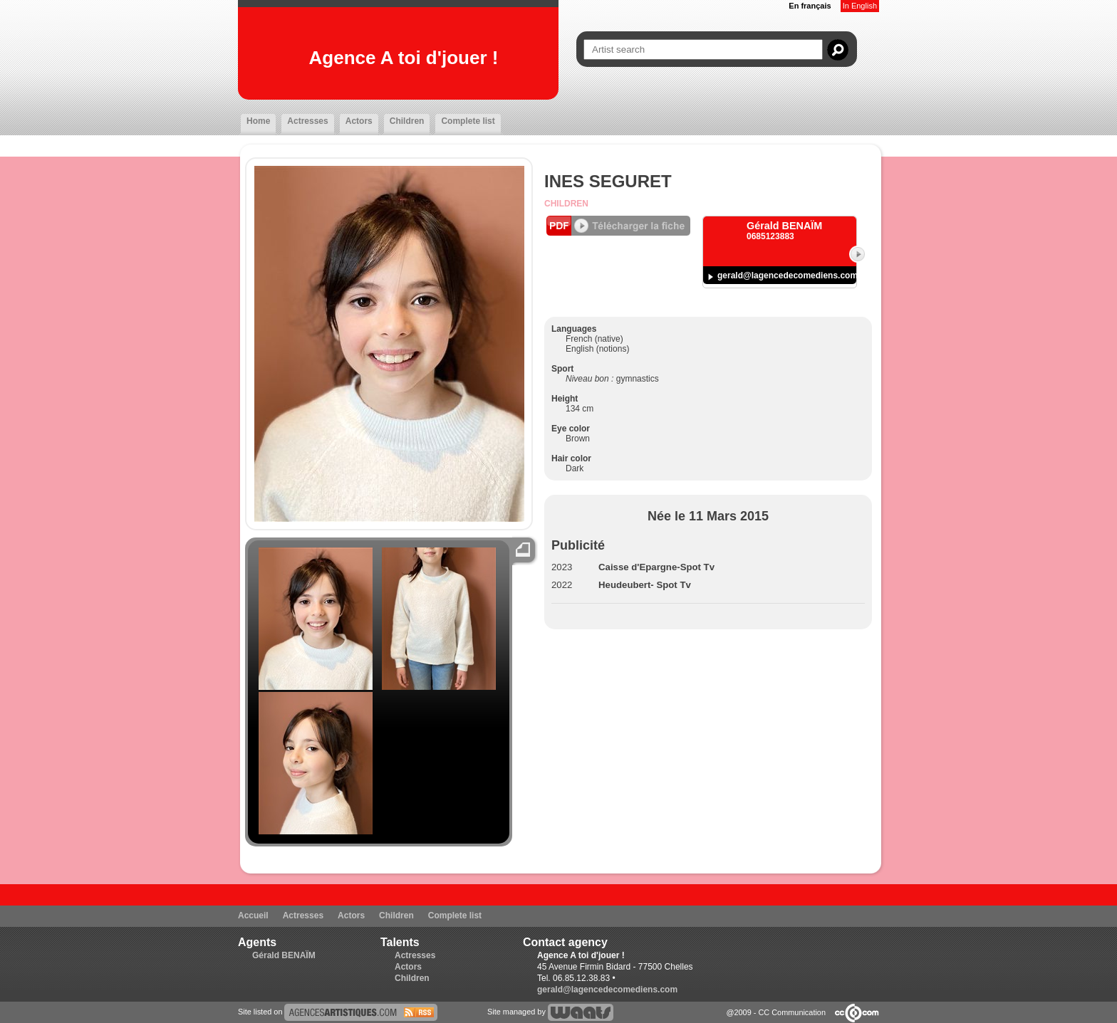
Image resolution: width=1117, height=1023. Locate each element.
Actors (359, 121)
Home (258, 121)
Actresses (307, 121)
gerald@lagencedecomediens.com (787, 275)
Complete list (467, 121)
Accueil (253, 915)
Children (407, 121)
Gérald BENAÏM (284, 955)
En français (810, 5)
